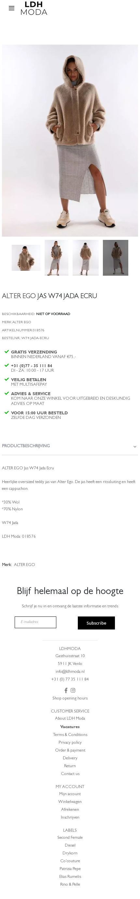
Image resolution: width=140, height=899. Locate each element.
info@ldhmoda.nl (70, 672)
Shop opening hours (70, 699)
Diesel (70, 846)
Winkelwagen (70, 802)
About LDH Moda (70, 719)
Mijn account (70, 794)
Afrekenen (70, 810)
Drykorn (70, 853)
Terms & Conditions (70, 735)
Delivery (70, 758)
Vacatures (70, 726)
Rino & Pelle (70, 885)
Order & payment (70, 751)
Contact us (70, 774)
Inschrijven (70, 818)
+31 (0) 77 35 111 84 (70, 680)
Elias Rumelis (70, 877)
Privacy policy (70, 743)
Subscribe (96, 623)
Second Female (70, 838)
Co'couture (70, 861)
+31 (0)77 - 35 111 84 (31, 365)
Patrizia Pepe (70, 869)
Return (70, 766)
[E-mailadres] (36, 622)
